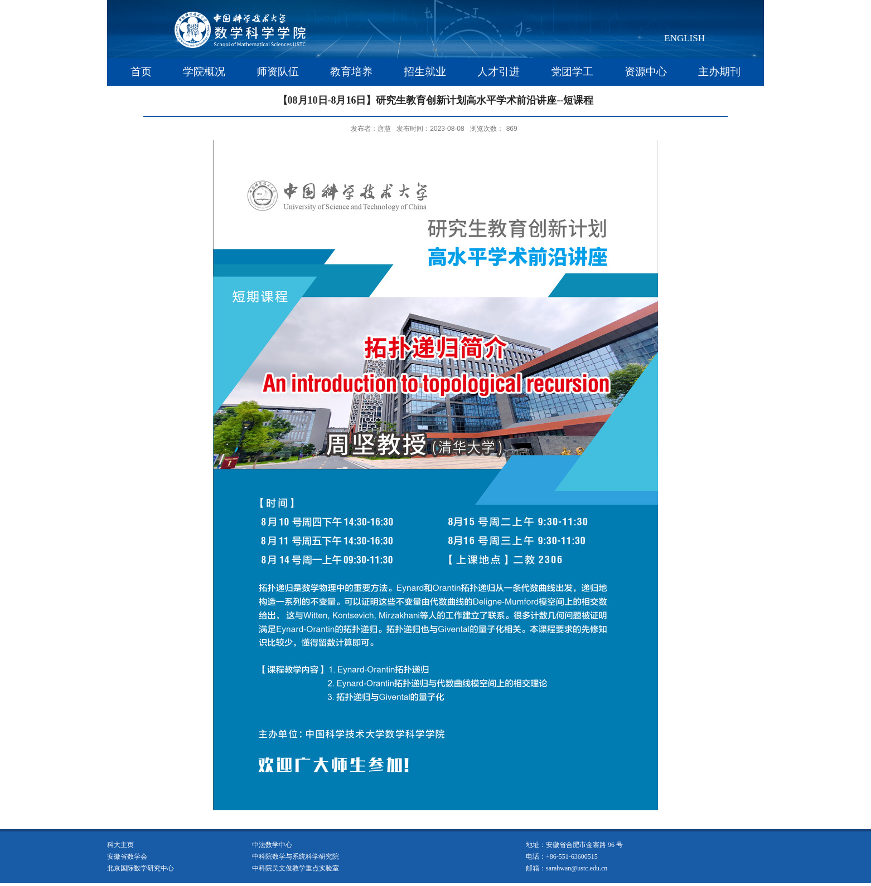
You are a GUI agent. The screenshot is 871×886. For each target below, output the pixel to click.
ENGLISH (684, 38)
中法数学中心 (272, 845)
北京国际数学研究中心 (140, 868)
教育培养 (351, 71)
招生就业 (425, 71)
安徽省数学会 (127, 856)
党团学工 (572, 71)
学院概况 (204, 71)
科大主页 (120, 845)
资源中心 (646, 71)
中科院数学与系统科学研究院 (295, 856)
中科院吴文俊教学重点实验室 (295, 868)
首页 (141, 71)
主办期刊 (719, 71)
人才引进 (498, 71)
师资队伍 (278, 71)
